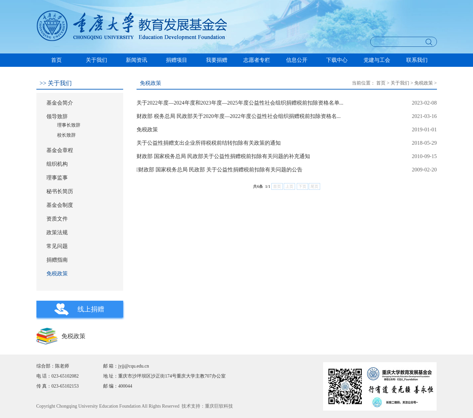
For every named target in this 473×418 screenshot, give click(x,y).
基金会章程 (59, 150)
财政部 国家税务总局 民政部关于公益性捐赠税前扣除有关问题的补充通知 (223, 156)
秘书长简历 (59, 191)
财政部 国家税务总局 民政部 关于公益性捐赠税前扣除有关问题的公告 (220, 169)
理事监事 (57, 177)
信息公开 (296, 60)
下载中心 (336, 60)
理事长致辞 (68, 125)
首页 (56, 60)
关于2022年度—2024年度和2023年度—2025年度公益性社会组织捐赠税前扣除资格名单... (240, 103)
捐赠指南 (57, 260)
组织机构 (57, 164)
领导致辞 (57, 116)
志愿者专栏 (256, 60)
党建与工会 (377, 60)
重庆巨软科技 (219, 406)
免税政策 (57, 273)
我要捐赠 (216, 60)
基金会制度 (59, 205)
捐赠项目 (176, 60)
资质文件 (57, 219)
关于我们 (96, 60)
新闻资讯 (136, 60)
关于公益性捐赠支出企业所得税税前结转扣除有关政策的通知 (209, 143)
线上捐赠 (90, 309)
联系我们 (417, 60)
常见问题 (57, 246)
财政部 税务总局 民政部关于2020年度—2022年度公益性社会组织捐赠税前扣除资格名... (239, 116)
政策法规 (57, 232)
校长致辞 (66, 135)
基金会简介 (59, 103)
